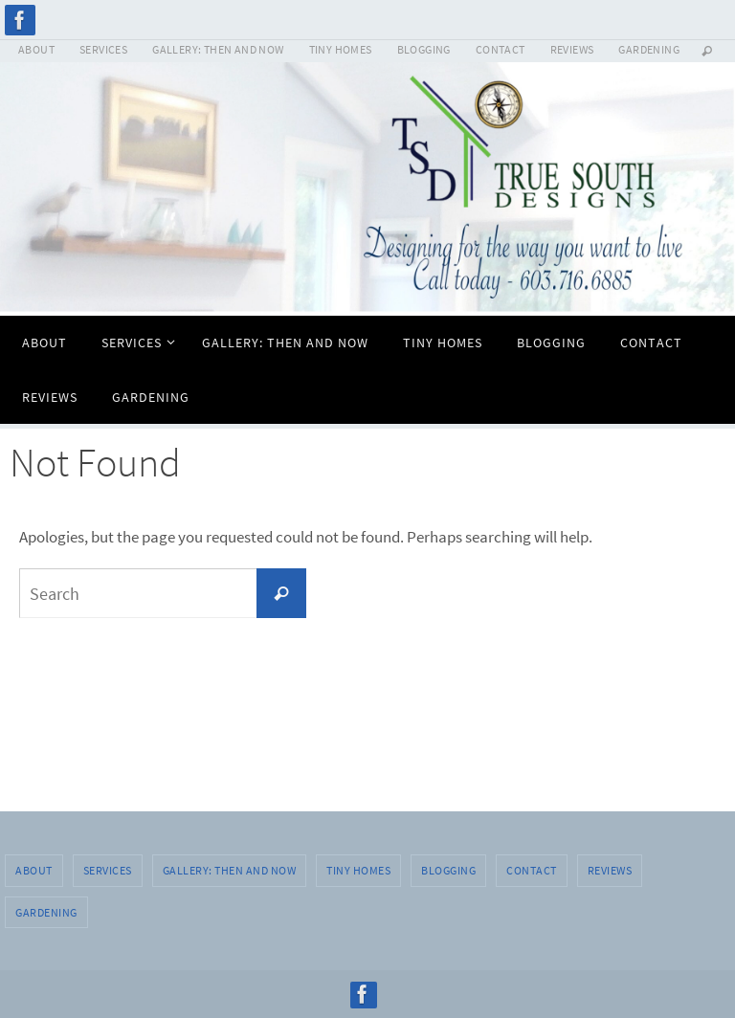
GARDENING (648, 49)
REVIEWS (572, 49)
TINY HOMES (340, 49)
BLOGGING (424, 49)
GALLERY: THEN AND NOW (217, 49)
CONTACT (500, 49)
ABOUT (36, 49)
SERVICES (103, 49)
